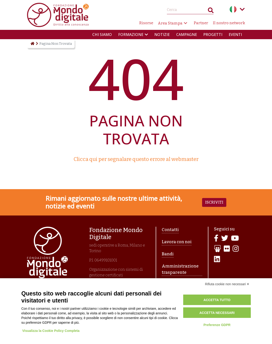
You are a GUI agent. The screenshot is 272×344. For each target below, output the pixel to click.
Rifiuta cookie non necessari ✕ (227, 284)
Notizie (162, 34)
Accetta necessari (216, 313)
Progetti (212, 34)
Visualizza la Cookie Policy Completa (51, 331)
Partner (201, 23)
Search (210, 11)
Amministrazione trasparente (180, 269)
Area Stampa (170, 23)
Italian (233, 9)
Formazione (130, 34)
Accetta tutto (217, 300)
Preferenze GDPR (217, 325)
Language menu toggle (242, 9)
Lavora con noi (177, 241)
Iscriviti (214, 202)
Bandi (168, 254)
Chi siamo (102, 34)
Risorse (146, 23)
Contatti (170, 229)
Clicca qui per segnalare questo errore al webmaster (136, 159)
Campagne (186, 34)
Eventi (235, 34)
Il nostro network (229, 23)
